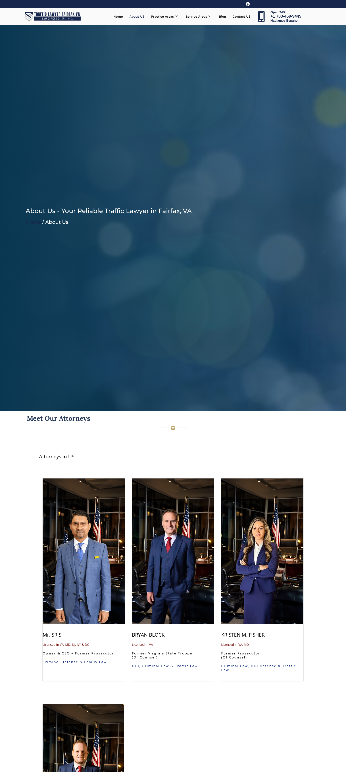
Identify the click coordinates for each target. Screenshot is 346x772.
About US (134, 16)
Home (115, 16)
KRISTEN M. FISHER (243, 634)
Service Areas (197, 16)
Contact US (241, 16)
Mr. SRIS (52, 634)
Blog (221, 16)
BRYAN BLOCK (148, 634)
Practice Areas (162, 16)
